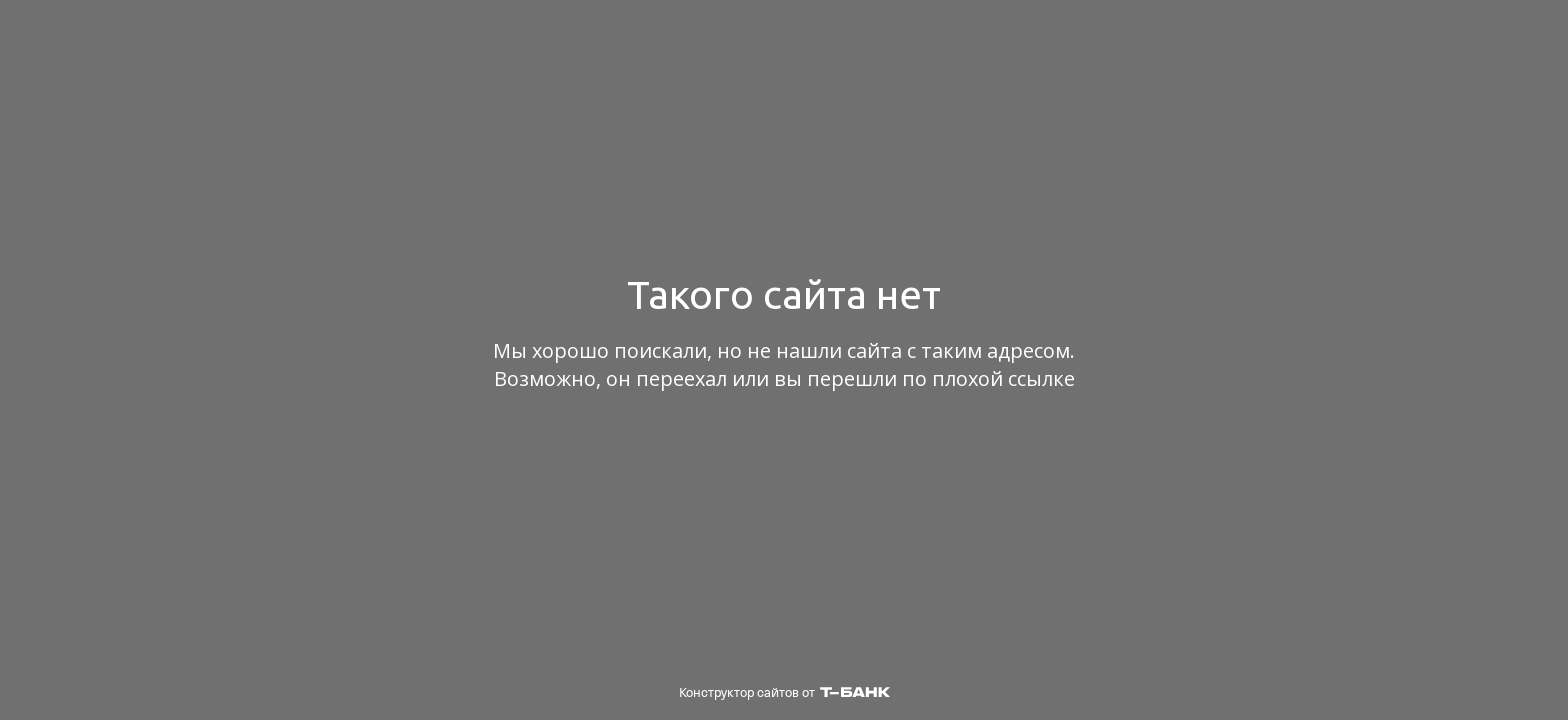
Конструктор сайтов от (784, 692)
